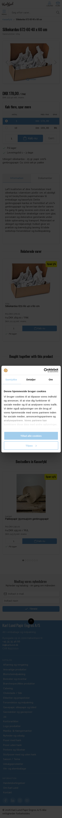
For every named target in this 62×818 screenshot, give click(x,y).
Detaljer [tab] (31, 379)
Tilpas (31, 445)
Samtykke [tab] (11, 379)
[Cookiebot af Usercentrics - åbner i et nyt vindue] (44, 370)
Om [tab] (51, 379)
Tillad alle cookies (30, 435)
